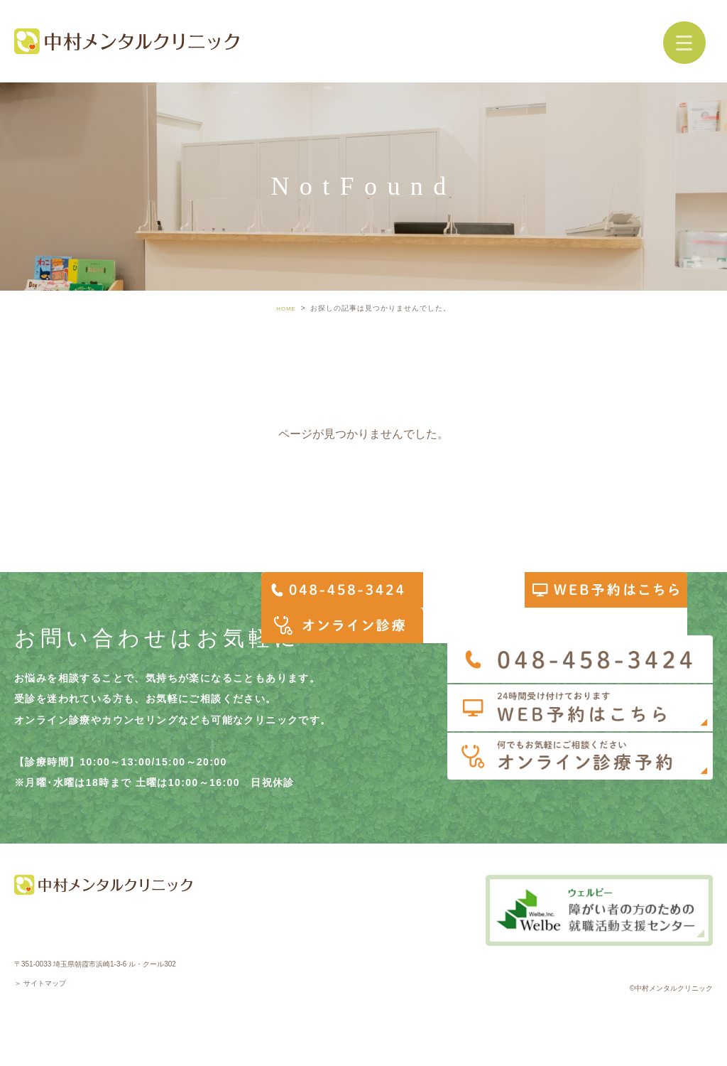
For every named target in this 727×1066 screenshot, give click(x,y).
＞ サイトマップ (40, 983)
